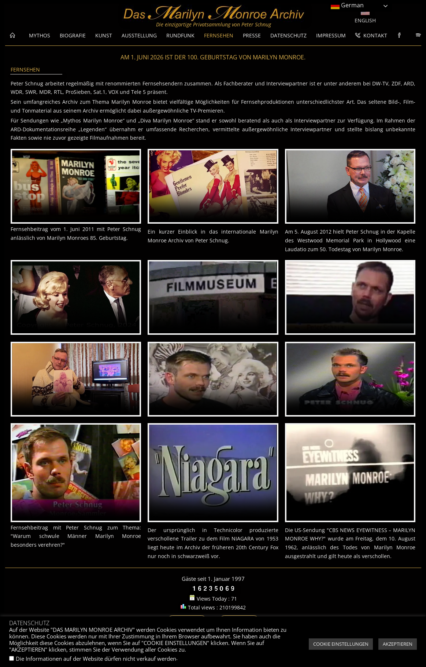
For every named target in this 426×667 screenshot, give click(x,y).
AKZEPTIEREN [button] (397, 644)
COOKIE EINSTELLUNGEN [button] (340, 644)
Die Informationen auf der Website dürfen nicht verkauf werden (96, 658)
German (347, 5)
